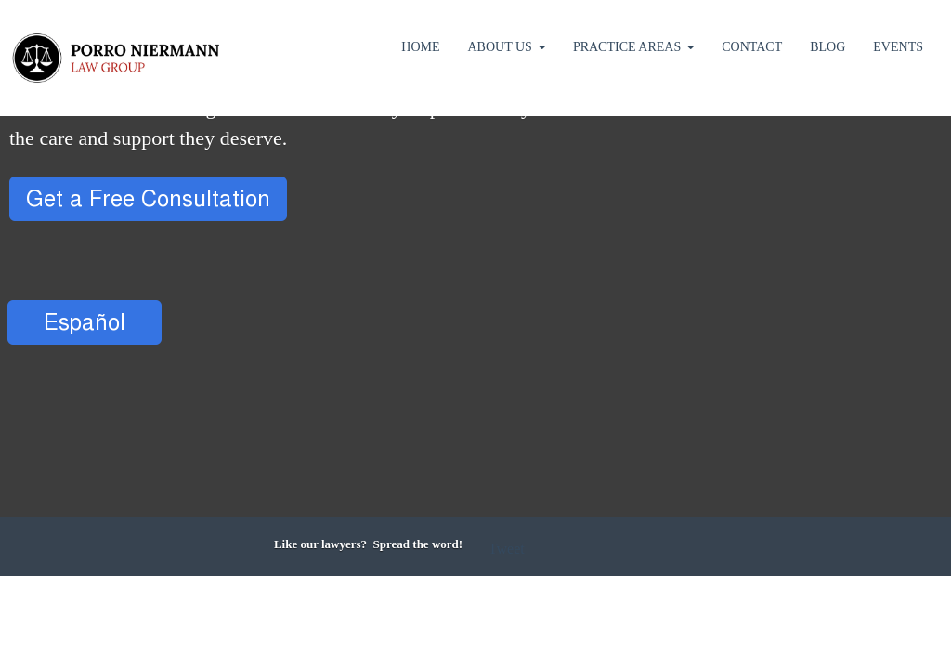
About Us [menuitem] (500, 47)
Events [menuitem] (898, 47)
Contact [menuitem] (752, 47)
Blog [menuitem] (827, 47)
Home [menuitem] (420, 47)
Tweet (507, 549)
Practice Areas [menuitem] (627, 47)
